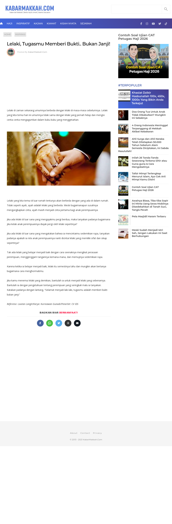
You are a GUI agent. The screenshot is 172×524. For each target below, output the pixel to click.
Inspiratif (23, 23)
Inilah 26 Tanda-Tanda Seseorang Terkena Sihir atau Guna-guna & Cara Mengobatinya (149, 162)
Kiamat (51, 23)
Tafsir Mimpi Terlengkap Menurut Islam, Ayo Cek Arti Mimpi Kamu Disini (149, 176)
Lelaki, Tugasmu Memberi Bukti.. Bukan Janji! (58, 44)
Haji (9, 23)
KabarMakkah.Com (37, 52)
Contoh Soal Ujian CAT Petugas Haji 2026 (136, 37)
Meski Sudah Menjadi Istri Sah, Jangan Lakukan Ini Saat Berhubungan (149, 233)
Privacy (97, 433)
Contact (85, 433)
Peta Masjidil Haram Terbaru (149, 216)
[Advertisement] (62, 81)
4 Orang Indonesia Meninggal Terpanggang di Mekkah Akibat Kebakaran (150, 128)
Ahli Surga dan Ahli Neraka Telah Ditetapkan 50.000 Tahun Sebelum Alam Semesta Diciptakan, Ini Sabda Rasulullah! (143, 145)
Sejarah (86, 23)
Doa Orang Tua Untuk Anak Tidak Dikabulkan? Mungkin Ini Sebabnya (149, 114)
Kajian (38, 23)
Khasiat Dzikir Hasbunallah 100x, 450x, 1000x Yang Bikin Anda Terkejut (148, 98)
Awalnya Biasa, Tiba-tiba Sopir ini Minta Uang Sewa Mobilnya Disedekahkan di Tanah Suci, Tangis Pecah (150, 205)
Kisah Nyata (68, 23)
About (74, 433)
